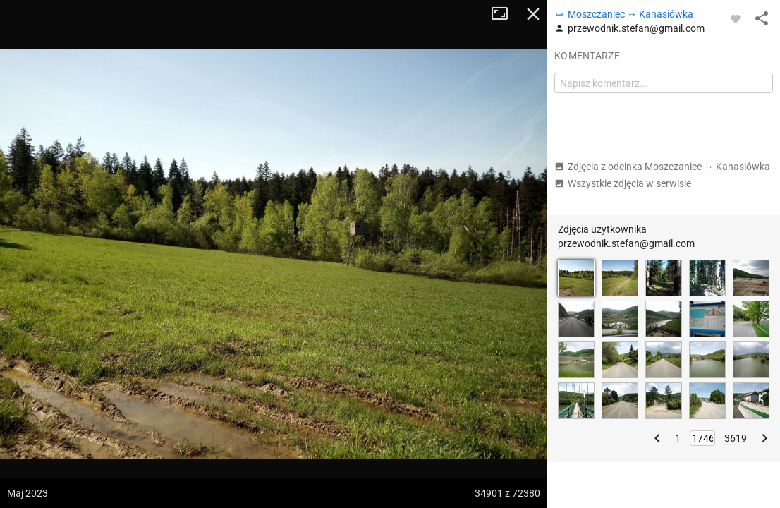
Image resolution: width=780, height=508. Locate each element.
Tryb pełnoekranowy (505, 14)
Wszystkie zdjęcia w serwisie (622, 183)
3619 (735, 438)
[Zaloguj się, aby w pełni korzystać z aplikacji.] (735, 18)
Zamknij (533, 14)
